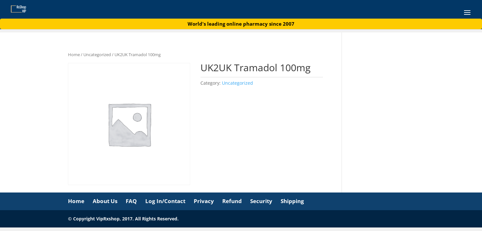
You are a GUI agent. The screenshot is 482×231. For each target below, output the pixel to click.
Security (261, 201)
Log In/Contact (165, 201)
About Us (105, 201)
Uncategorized (97, 54)
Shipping (292, 201)
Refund (232, 201)
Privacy (204, 201)
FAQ (131, 201)
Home (74, 54)
